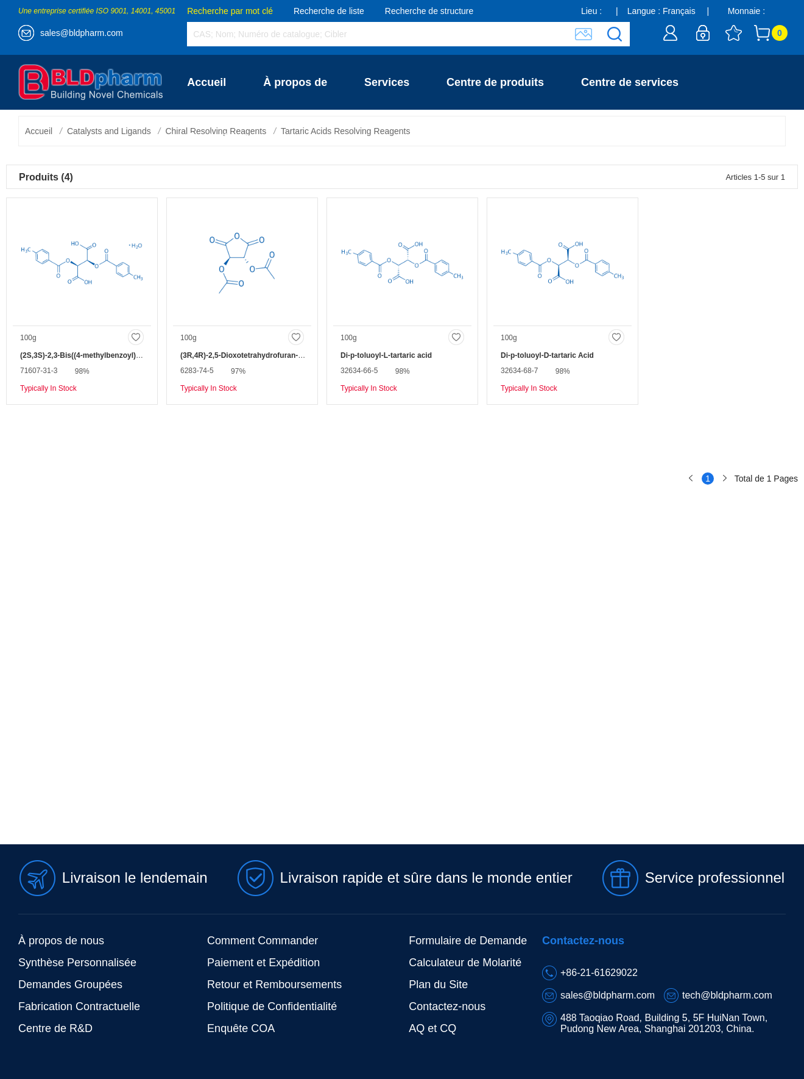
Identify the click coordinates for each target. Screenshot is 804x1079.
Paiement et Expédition (263, 962)
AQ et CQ (432, 1028)
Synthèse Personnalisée (77, 962)
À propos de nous (61, 941)
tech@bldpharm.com (727, 995)
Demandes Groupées (70, 984)
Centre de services (630, 82)
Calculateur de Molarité (465, 962)
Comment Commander (262, 941)
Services (386, 82)
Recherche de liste (329, 11)
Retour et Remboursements (274, 984)
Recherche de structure (429, 11)
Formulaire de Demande (468, 941)
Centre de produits (495, 82)
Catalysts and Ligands (109, 131)
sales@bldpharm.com (81, 33)
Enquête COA (241, 1028)
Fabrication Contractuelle (79, 1006)
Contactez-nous (228, 137)
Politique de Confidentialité (272, 1006)
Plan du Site (438, 984)
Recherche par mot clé (230, 11)
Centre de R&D (55, 1028)
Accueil (206, 82)
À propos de (295, 82)
